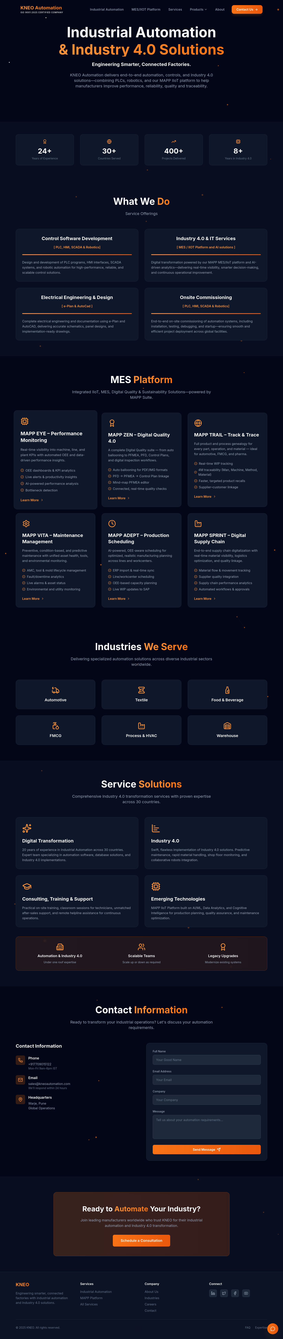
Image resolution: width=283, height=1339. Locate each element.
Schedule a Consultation (141, 1240)
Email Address (162, 1071)
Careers (150, 1304)
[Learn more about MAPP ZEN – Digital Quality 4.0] (141, 498)
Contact (150, 1310)
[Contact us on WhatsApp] (272, 1328)
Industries (152, 1298)
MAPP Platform (91, 1298)
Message (159, 1111)
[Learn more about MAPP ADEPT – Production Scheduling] (141, 598)
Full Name (159, 1051)
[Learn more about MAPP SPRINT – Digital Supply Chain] (227, 598)
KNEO (22, 1284)
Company (159, 1091)
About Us (151, 1292)
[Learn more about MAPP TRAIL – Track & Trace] (227, 496)
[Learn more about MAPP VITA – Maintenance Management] (55, 598)
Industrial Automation (96, 1292)
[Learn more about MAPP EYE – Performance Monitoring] (56, 500)
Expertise (261, 1327)
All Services (89, 1304)
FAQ (247, 1327)
